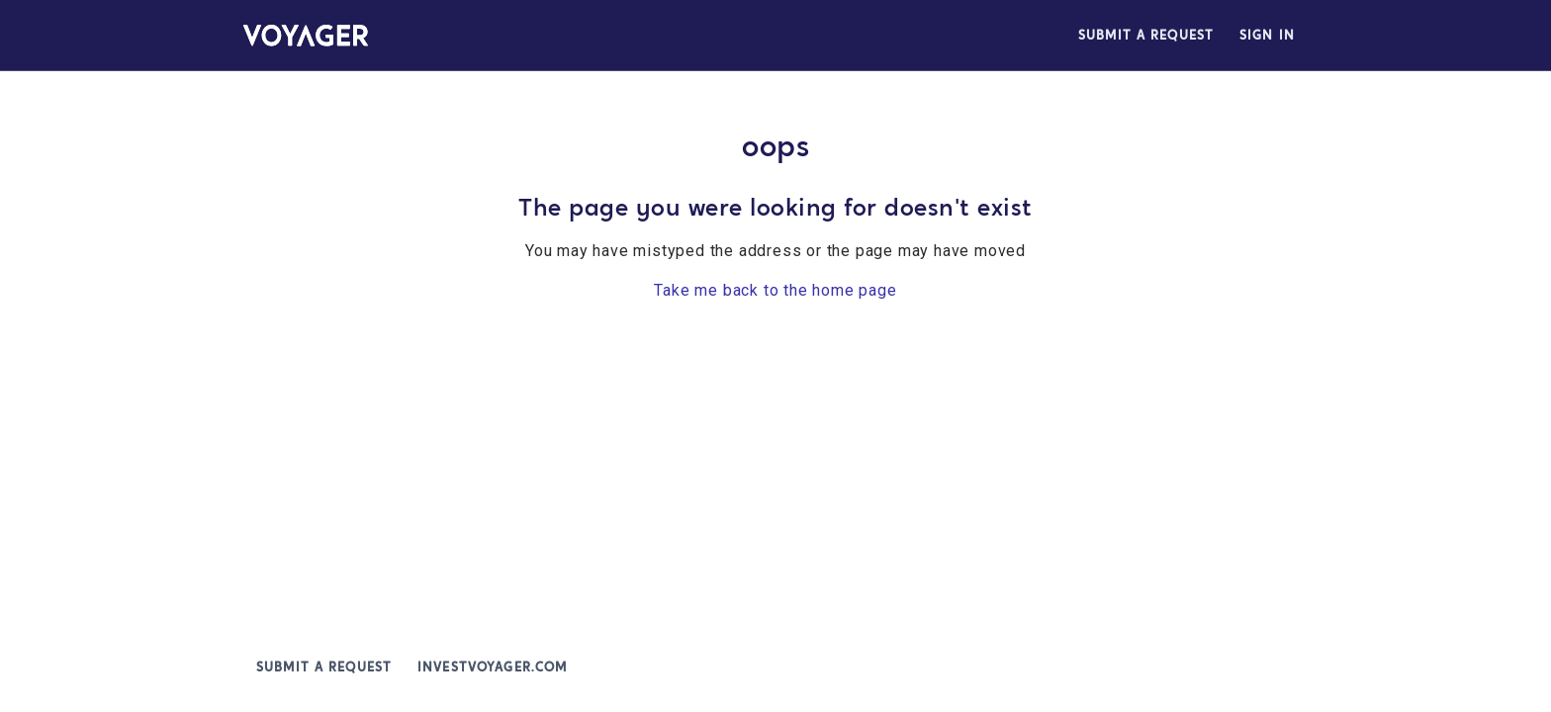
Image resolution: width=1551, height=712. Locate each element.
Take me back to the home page (775, 290)
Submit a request (1146, 35)
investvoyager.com (492, 667)
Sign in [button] (1267, 35)
